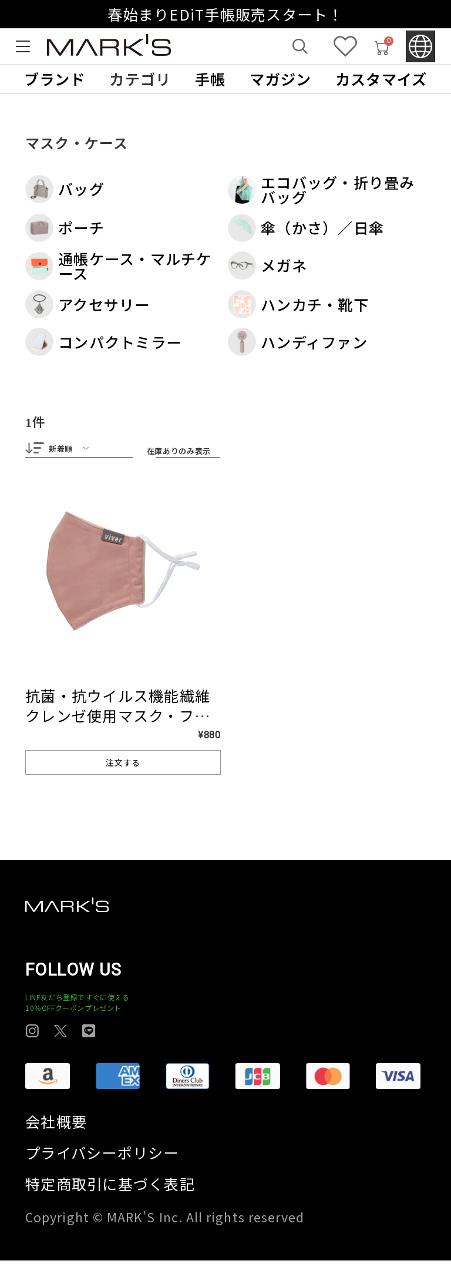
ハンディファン (298, 342)
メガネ (267, 265)
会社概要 (56, 1125)
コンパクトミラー (103, 342)
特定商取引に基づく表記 (110, 1187)
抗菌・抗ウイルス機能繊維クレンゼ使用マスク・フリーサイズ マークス (117, 718)
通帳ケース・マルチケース (118, 266)
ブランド (55, 79)
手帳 (210, 79)
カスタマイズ (381, 79)
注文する (123, 766)
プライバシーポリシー (102, 1156)
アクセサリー (87, 304)
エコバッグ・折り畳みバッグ (321, 189)
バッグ (65, 189)
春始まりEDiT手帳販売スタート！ (225, 14)
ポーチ (65, 228)
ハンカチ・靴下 (298, 304)
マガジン (280, 79)
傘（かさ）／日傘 (306, 228)
